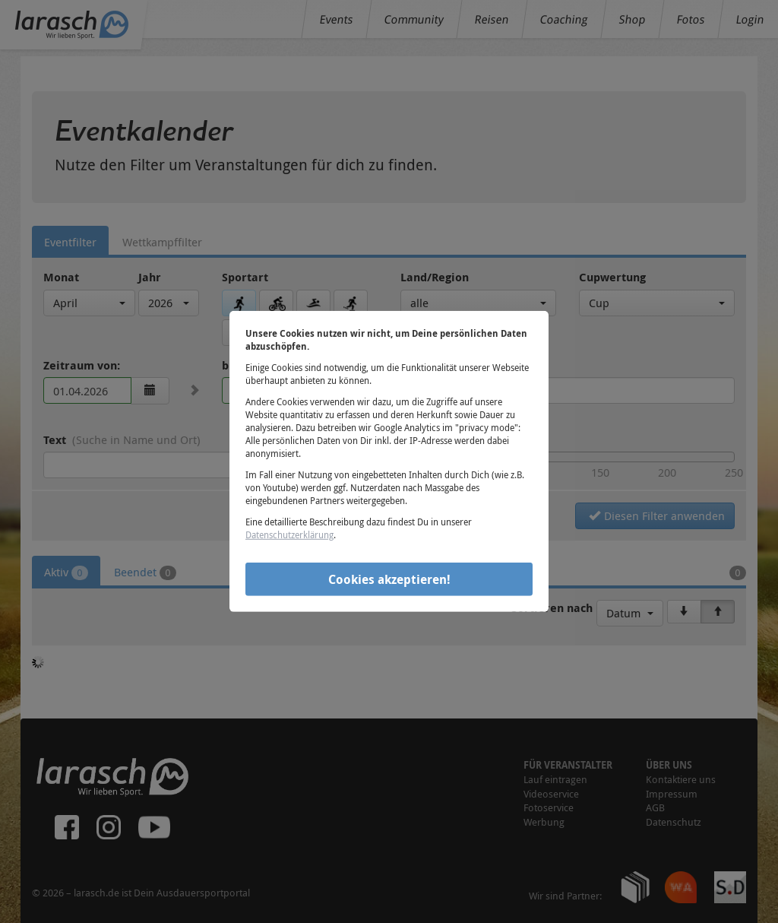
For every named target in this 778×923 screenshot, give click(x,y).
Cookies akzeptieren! (389, 578)
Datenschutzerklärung (289, 534)
